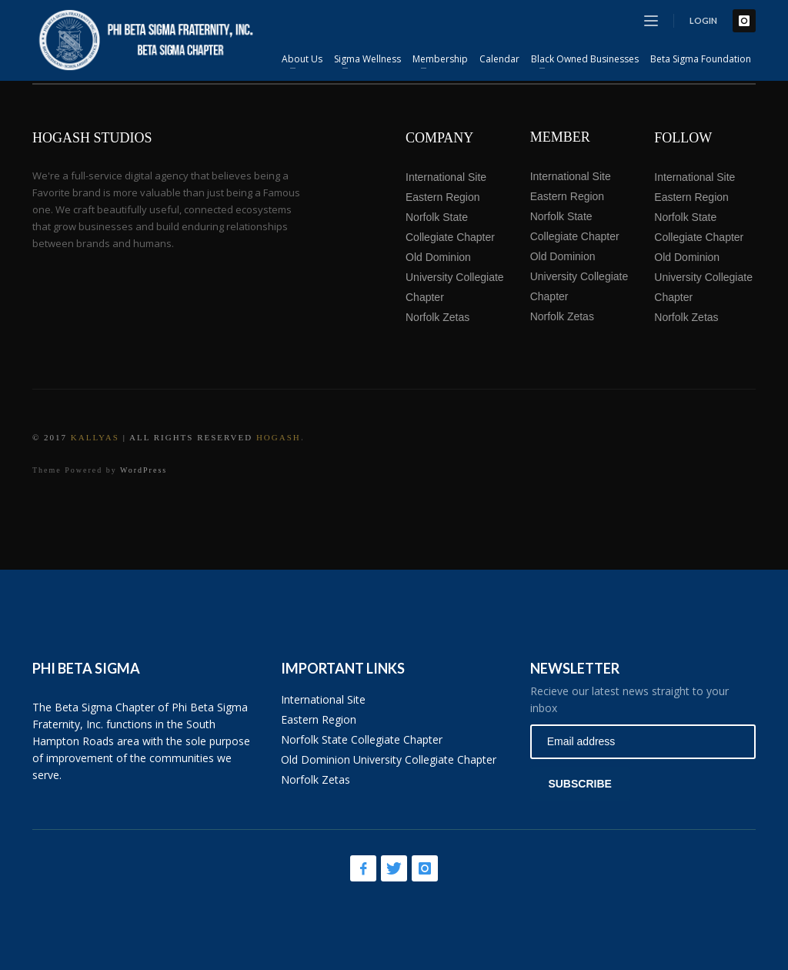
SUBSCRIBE (579, 784)
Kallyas (95, 437)
